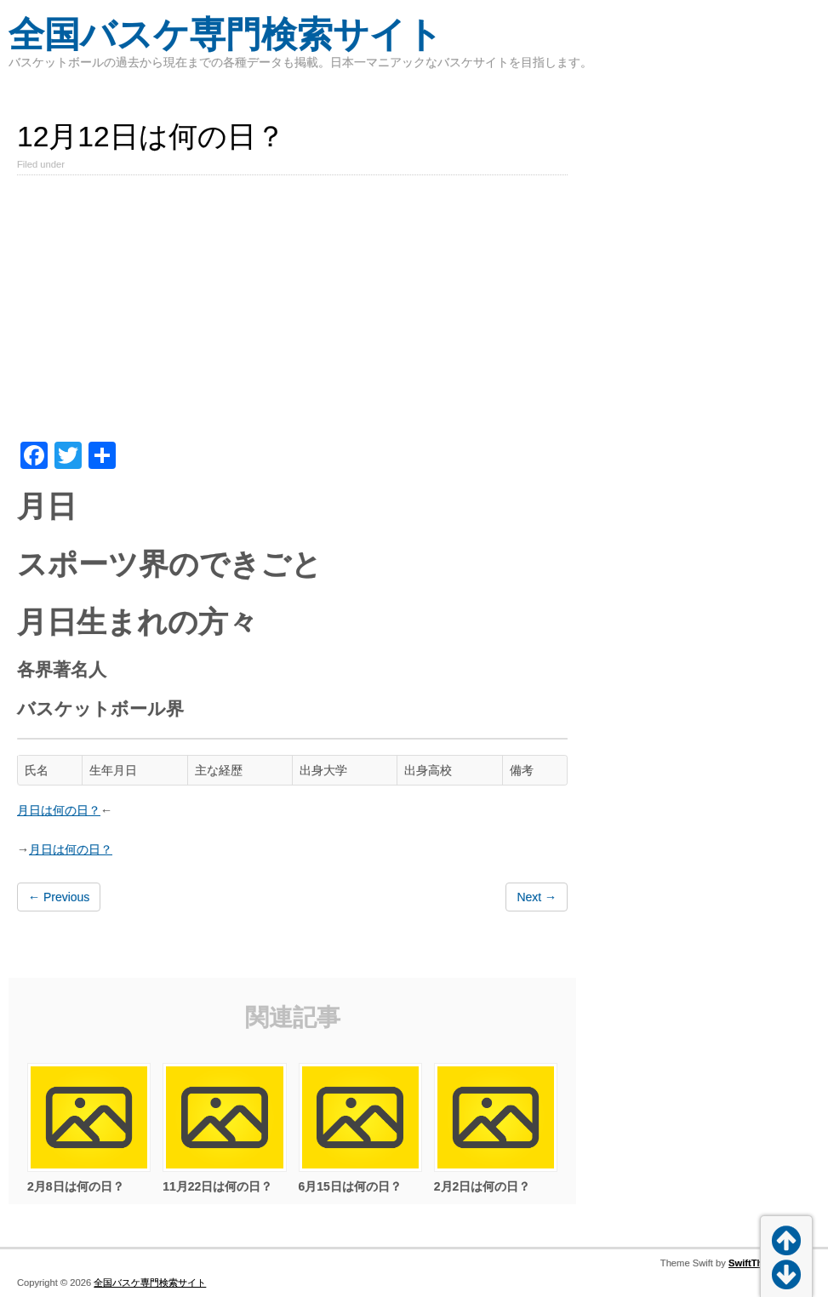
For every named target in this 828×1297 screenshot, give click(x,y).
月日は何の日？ (58, 810)
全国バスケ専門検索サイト (226, 34)
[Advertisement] (292, 314)
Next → (537, 897)
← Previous (58, 897)
